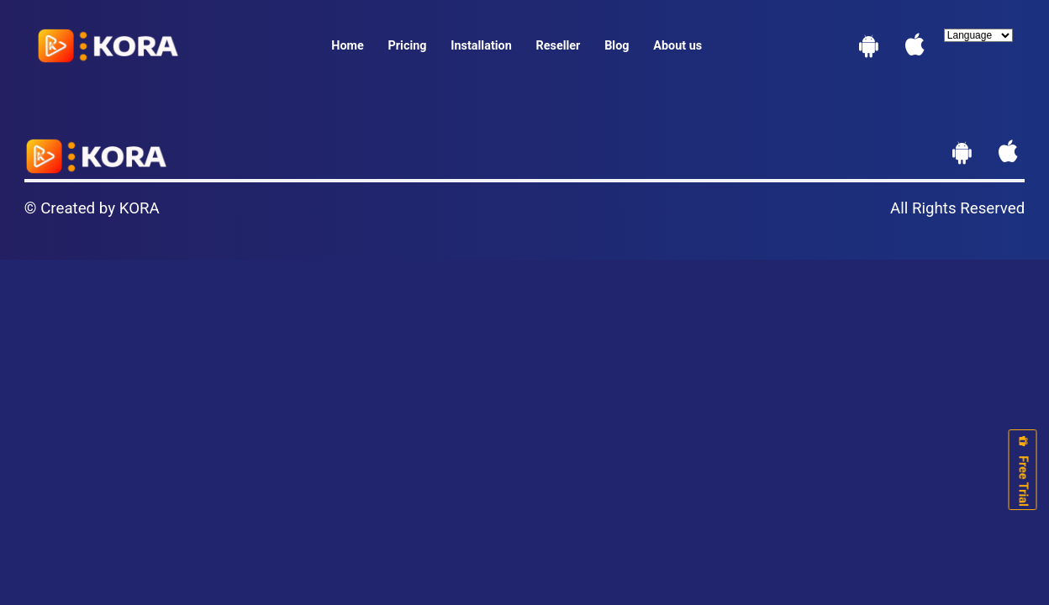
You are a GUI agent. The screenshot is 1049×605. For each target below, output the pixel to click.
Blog (616, 46)
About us (677, 46)
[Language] (978, 35)
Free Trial (1023, 470)
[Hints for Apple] (914, 50)
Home (347, 46)
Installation (481, 46)
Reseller (558, 46)
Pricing (407, 46)
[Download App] (868, 50)
